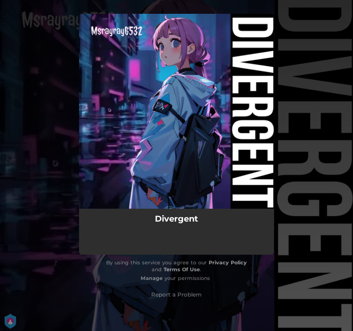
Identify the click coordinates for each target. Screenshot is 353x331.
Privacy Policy (228, 262)
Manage (152, 278)
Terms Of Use (182, 269)
